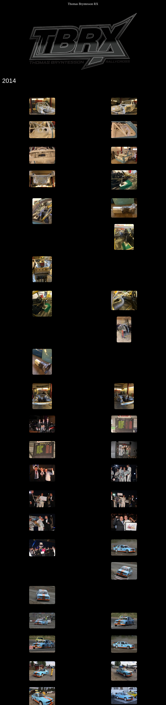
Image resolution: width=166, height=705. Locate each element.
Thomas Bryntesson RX (83, 4)
